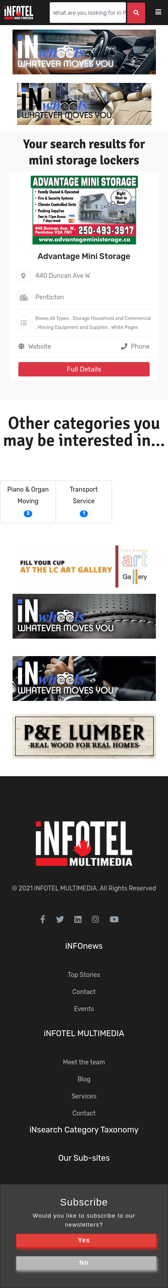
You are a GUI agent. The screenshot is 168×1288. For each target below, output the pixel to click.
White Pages (124, 327)
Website (39, 346)
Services (84, 1096)
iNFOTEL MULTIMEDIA (65, 888)
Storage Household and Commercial (112, 318)
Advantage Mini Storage (84, 256)
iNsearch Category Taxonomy (84, 1130)
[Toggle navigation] (164, 12)
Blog (84, 1079)
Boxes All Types (52, 318)
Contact (83, 992)
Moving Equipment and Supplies (73, 327)
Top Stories (84, 975)
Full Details (84, 369)
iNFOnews (84, 946)
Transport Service (84, 495)
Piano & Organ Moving (27, 495)
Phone (135, 346)
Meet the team (84, 1062)
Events (84, 1009)
